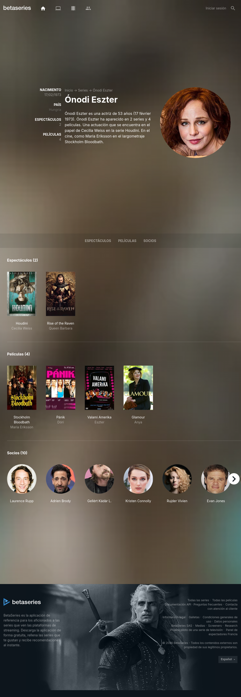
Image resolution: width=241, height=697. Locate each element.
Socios (149, 241)
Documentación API (178, 604)
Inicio (69, 90)
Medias (200, 625)
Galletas (194, 617)
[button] (21, 483)
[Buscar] (233, 8)
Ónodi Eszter (103, 90)
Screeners (215, 625)
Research (231, 625)
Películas (127, 241)
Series (83, 90)
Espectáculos (98, 241)
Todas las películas (224, 600)
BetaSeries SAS (181, 625)
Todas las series (198, 600)
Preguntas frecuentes (207, 604)
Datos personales (225, 621)
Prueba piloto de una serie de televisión (196, 630)
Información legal (174, 617)
